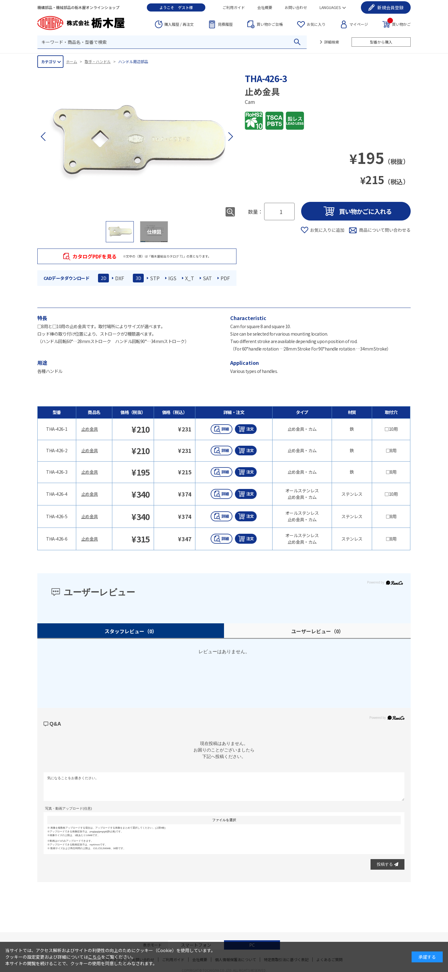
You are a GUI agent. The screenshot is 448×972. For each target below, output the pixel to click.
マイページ (358, 24)
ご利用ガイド (233, 7)
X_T (189, 278)
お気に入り (316, 24)
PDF (225, 278)
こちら (94, 957)
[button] (230, 136)
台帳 (270, 24)
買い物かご (399, 24)
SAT (207, 278)
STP (155, 278)
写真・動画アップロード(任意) (68, 808)
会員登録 (390, 7)
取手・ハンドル (98, 61)
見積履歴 (225, 24)
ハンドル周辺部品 (133, 61)
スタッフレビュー (131, 631)
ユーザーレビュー (317, 631)
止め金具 (89, 429)
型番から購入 (381, 41)
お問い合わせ (296, 7)
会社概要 (264, 7)
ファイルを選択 (224, 820)
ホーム (71, 61)
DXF (119, 278)
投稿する (387, 864)
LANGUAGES (330, 7)
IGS (172, 278)
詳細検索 (331, 41)
